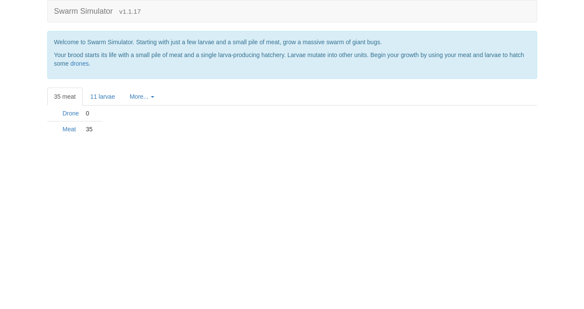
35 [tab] (65, 96)
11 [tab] (102, 96)
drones (79, 63)
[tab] (142, 97)
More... (142, 96)
